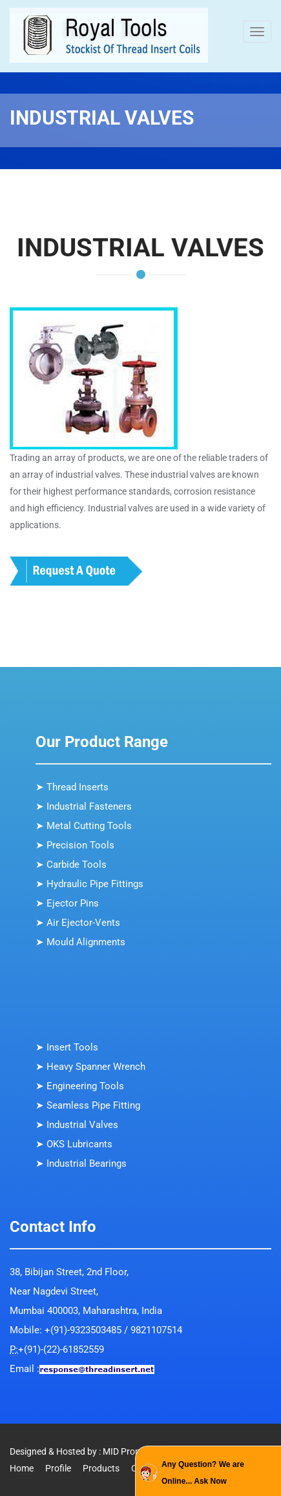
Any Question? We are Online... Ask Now (202, 1473)
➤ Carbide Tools (71, 864)
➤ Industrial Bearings (81, 1163)
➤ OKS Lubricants (74, 1144)
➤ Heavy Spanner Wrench (90, 1066)
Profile (58, 1468)
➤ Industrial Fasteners (84, 806)
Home (22, 1468)
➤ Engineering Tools (80, 1086)
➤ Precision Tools (75, 845)
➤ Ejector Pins (67, 903)
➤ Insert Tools (67, 1047)
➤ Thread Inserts (72, 787)
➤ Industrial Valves (77, 1125)
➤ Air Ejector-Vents (78, 922)
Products (101, 1468)
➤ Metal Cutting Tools (84, 826)
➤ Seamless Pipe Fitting (88, 1105)
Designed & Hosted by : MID (64, 1451)
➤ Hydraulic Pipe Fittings (89, 884)
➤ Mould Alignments (80, 942)
